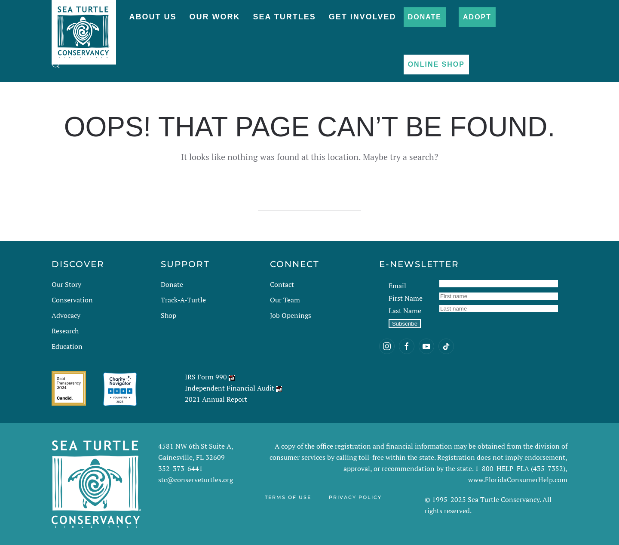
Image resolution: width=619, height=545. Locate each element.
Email (397, 285)
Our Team (285, 300)
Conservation (72, 300)
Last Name (405, 310)
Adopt (477, 17)
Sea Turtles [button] (284, 16)
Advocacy (66, 315)
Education (67, 346)
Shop (168, 315)
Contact (282, 284)
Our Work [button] (214, 16)
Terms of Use (288, 497)
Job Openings (290, 315)
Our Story (66, 284)
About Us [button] (152, 16)
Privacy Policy (355, 497)
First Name (406, 298)
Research (65, 331)
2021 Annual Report (216, 399)
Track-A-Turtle (183, 300)
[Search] (309, 202)
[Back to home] (84, 28)
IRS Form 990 (206, 377)
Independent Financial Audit (229, 388)
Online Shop (436, 64)
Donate (424, 17)
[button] (56, 64)
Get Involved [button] (362, 16)
